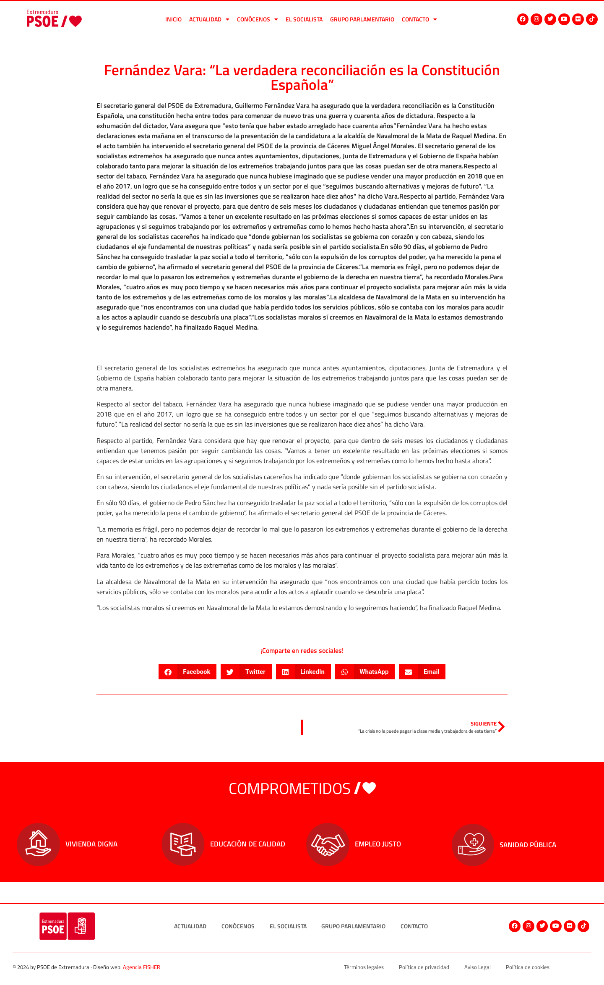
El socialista (304, 19)
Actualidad (209, 19)
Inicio (173, 19)
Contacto (419, 19)
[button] (188, 671)
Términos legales (364, 967)
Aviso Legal (477, 967)
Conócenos (257, 19)
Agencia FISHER (141, 967)
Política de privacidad (424, 967)
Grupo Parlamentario (362, 19)
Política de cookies (527, 967)
